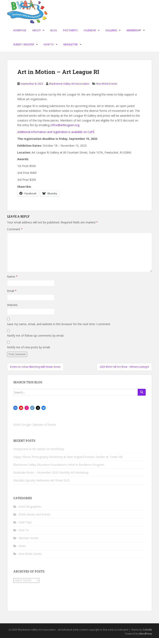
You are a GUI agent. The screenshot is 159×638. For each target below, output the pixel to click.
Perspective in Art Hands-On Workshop (38, 449)
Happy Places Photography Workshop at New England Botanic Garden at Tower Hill (67, 457)
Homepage (19, 30)
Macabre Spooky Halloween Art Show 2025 (41, 480)
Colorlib (147, 629)
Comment (15, 229)
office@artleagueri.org (64, 125)
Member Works (29, 538)
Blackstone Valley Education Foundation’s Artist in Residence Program (58, 465)
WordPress (145, 633)
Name (12, 276)
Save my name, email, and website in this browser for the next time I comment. (59, 324)
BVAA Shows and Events (34, 514)
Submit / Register (23, 44)
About (36, 30)
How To (49, 44)
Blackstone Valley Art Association (69, 83)
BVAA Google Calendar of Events (34, 424)
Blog (53, 30)
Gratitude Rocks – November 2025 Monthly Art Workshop (51, 472)
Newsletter (70, 44)
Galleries (111, 30)
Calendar (90, 30)
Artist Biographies (30, 506)
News (22, 546)
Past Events (70, 30)
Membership (134, 30)
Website (12, 305)
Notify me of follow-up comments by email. (35, 335)
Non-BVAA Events (106, 83)
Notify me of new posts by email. (28, 347)
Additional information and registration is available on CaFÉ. (56, 132)
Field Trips (25, 522)
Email (12, 291)
